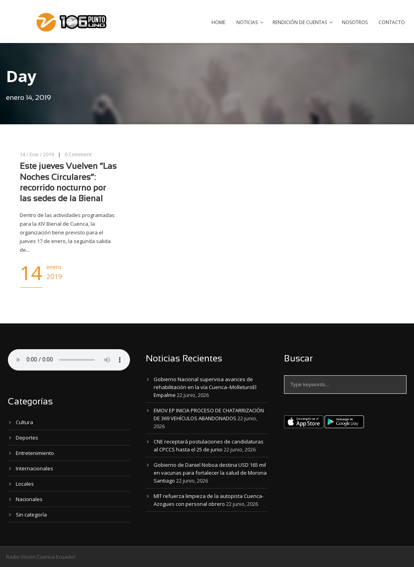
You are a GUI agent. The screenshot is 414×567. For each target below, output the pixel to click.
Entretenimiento (35, 453)
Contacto (392, 22)
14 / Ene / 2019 (37, 154)
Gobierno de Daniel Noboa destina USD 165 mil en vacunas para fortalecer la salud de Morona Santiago (210, 472)
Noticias (247, 22)
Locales (25, 483)
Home (218, 22)
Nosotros (355, 22)
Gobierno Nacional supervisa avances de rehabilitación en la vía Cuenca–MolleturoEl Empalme (205, 387)
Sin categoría (31, 514)
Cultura (24, 422)
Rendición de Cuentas (300, 22)
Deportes (27, 437)
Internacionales (34, 468)
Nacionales (29, 499)
